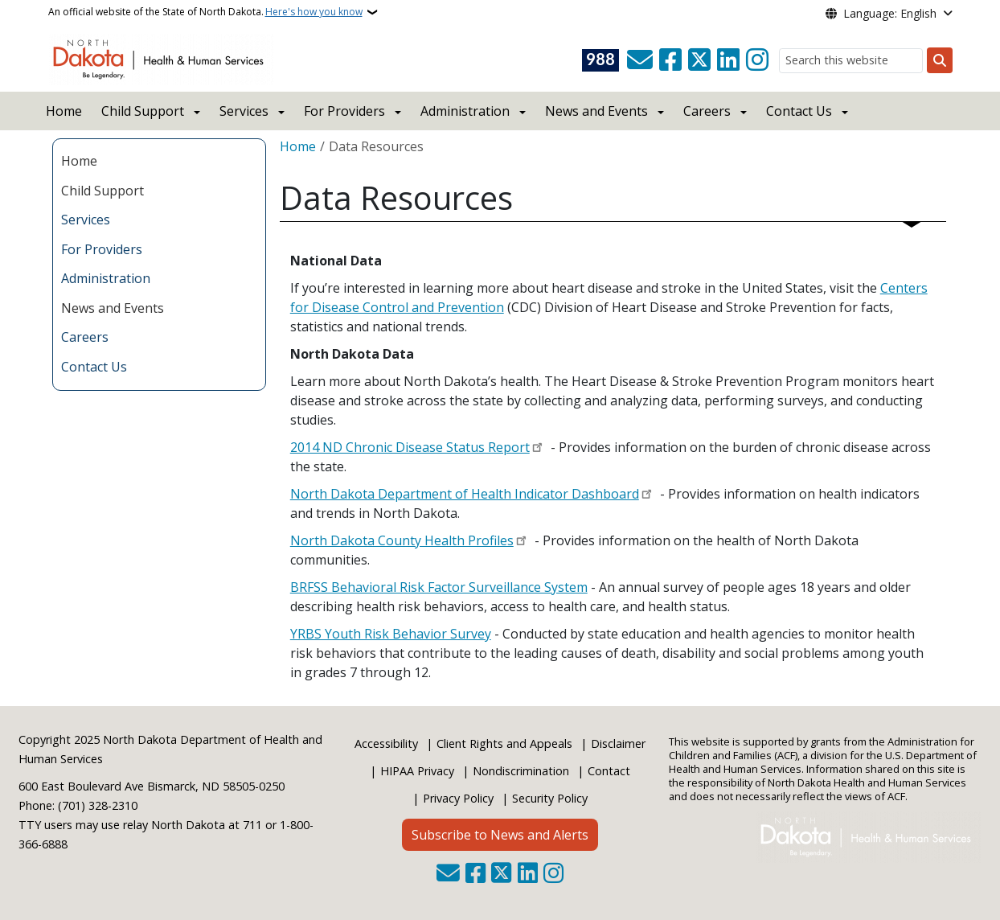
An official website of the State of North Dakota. (205, 12)
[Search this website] (851, 60)
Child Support (142, 111)
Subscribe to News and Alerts (500, 835)
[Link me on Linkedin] (728, 60)
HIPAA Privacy (417, 770)
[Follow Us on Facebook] (670, 60)
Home (64, 111)
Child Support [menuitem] (102, 190)
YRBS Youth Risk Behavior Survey (390, 634)
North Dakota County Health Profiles (402, 540)
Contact (609, 770)
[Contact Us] (640, 60)
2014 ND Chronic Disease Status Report (410, 447)
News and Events (596, 111)
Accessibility (386, 743)
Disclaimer (618, 743)
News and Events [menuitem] (112, 308)
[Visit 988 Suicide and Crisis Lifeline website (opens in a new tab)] (600, 60)
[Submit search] (940, 60)
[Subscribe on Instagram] (757, 60)
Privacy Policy (458, 798)
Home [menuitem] (79, 161)
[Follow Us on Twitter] (699, 60)
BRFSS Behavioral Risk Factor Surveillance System (439, 587)
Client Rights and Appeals (504, 743)
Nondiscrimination (521, 770)
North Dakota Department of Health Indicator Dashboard (464, 494)
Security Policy (550, 798)
